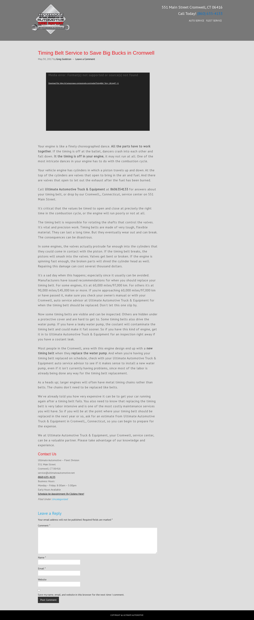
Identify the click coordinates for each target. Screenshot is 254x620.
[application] (98, 102)
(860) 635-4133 (210, 13)
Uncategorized (60, 499)
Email (42, 568)
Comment (44, 525)
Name (42, 557)
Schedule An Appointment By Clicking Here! (61, 493)
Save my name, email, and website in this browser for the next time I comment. (81, 594)
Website (42, 579)
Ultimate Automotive (55, 22)
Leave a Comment (85, 59)
